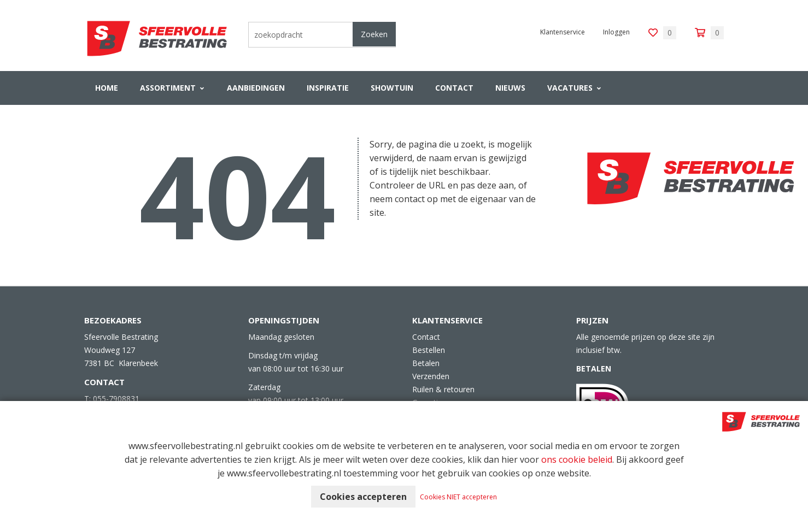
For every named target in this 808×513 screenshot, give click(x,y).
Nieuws (510, 87)
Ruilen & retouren (443, 389)
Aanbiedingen (256, 87)
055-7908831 (116, 398)
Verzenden (430, 376)
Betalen (426, 363)
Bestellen (428, 350)
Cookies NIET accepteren (458, 497)
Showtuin (392, 87)
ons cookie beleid (576, 459)
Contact (454, 87)
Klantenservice (562, 32)
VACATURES (570, 87)
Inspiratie (328, 87)
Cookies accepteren (363, 497)
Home (106, 87)
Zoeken (374, 34)
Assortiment (168, 87)
